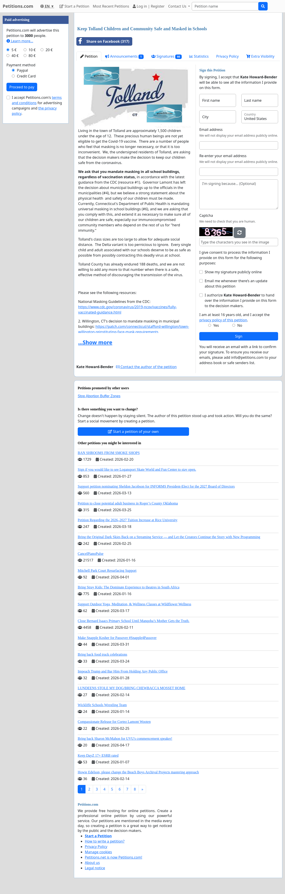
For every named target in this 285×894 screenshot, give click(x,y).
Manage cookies (98, 851)
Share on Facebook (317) (103, 41)
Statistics (199, 56)
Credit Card (26, 76)
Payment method (20, 65)
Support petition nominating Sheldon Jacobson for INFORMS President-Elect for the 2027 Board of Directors (156, 486)
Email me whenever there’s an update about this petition (236, 283)
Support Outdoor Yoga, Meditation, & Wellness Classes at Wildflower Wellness (134, 604)
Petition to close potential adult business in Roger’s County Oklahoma (128, 503)
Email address (211, 129)
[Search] (225, 6)
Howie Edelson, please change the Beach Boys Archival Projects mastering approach (138, 772)
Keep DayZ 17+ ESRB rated (98, 755)
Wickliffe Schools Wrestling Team (102, 705)
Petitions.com (18, 6)
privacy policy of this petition (223, 320)
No (239, 325)
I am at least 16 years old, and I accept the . (234, 317)
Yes (216, 325)
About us (92, 862)
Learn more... (19, 41)
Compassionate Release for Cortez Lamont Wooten (114, 722)
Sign (238, 336)
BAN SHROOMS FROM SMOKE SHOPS (109, 453)
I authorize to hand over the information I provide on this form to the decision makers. (240, 300)
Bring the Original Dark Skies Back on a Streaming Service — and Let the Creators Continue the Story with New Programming (169, 537)
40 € (15, 55)
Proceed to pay (21, 87)
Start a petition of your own (133, 431)
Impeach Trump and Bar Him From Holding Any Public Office (123, 671)
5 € (14, 49)
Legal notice (95, 868)
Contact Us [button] (177, 6)
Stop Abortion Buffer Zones (99, 396)
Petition (89, 56)
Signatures (166, 56)
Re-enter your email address (222, 155)
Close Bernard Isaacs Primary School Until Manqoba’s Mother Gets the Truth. (133, 621)
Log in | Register (149, 6)
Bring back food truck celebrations (102, 654)
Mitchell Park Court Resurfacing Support (107, 570)
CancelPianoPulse (91, 553)
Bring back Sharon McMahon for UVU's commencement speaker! (125, 738)
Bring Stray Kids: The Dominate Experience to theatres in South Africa (128, 587)
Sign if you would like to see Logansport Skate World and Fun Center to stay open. (137, 469)
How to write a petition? (104, 841)
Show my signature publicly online (233, 272)
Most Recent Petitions (111, 6)
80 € (32, 55)
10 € (32, 49)
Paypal (22, 70)
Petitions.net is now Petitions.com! (113, 857)
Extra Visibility (260, 56)
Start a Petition (74, 6)
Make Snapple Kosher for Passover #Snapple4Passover (117, 638)
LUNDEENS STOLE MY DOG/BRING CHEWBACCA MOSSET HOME (131, 688)
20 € (49, 49)
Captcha (206, 215)
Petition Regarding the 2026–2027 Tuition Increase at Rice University (127, 520)
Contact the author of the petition (146, 366)
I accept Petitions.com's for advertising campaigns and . (37, 105)
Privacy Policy (227, 56)
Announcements (124, 56)
